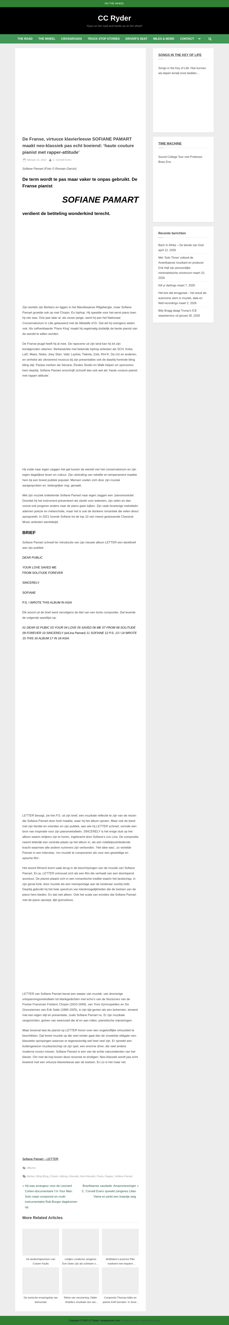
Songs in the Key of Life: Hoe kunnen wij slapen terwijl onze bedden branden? (182, 71)
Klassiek (74, 1176)
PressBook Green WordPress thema (140, 1320)
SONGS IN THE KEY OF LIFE (179, 55)
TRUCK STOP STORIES (104, 38)
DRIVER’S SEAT (136, 38)
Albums (31, 1167)
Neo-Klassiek (87, 1176)
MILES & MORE (163, 38)
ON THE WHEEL (114, 3)
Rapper (109, 1176)
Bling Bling (42, 1176)
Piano (100, 1176)
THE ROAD (25, 38)
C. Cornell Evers (62, 159)
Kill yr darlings (167, 285)
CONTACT (187, 38)
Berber (31, 1176)
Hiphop (63, 1176)
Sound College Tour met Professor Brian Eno (180, 159)
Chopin (54, 1176)
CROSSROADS (71, 38)
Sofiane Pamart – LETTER (40, 1159)
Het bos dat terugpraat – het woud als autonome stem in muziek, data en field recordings (182, 298)
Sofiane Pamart (124, 1176)
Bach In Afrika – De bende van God (181, 245)
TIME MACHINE (170, 143)
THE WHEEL (46, 38)
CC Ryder (114, 18)
